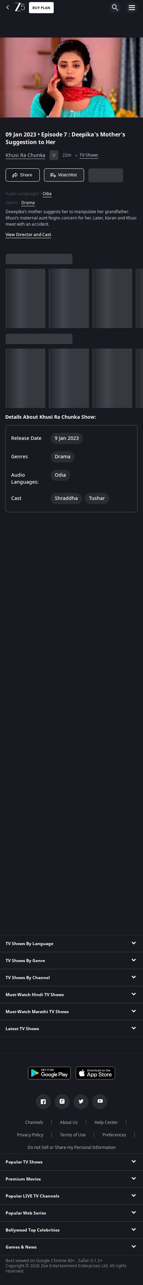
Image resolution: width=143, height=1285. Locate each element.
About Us (69, 1122)
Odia (47, 194)
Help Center (106, 1122)
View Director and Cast (28, 235)
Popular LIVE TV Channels (32, 1196)
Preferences (114, 1135)
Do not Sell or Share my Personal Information (71, 1147)
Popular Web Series (26, 1213)
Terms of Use (73, 1135)
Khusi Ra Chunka (25, 155)
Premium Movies (23, 1179)
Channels (34, 1122)
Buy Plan (41, 7)
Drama (28, 203)
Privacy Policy (30, 1135)
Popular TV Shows (24, 1162)
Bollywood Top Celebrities (33, 1230)
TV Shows (89, 155)
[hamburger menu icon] (131, 7)
